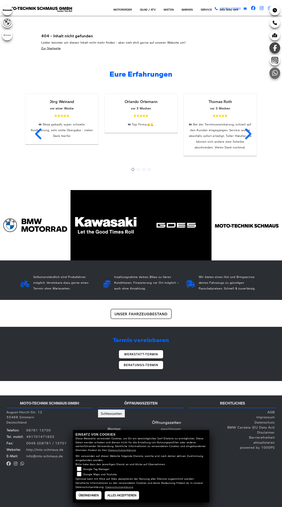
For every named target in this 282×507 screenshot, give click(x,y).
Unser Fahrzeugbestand (141, 314)
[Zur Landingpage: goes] (7, 35)
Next (245, 133)
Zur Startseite (51, 48)
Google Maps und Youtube (100, 474)
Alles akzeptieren (121, 495)
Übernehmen (89, 495)
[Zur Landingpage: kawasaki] (7, 10)
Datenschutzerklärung (122, 450)
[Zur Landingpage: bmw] (7, 22)
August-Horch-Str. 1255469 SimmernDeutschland (24, 417)
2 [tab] (138, 170)
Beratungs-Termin (141, 365)
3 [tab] (143, 170)
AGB (271, 412)
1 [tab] (133, 170)
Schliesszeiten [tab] (111, 413)
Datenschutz (264, 422)
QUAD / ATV (148, 9)
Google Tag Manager (96, 469)
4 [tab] (149, 170)
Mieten (169, 9)
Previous (36, 133)
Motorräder (122, 9)
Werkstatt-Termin (141, 354)
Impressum (265, 417)
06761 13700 (228, 8)
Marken (187, 9)
